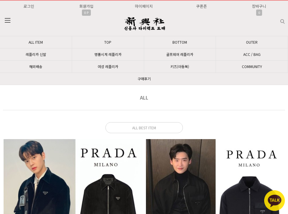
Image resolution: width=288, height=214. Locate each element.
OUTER (252, 42)
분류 (7, 20)
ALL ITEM (36, 42)
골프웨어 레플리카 (179, 54)
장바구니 (259, 6)
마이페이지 (144, 6)
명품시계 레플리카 (108, 54)
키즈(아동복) (179, 66)
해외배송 (35, 66)
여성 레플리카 (108, 66)
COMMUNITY (252, 66)
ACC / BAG (252, 54)
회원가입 (86, 6)
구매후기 (144, 78)
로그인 (29, 6)
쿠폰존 (201, 6)
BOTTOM (179, 42)
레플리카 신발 (36, 54)
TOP (107, 42)
